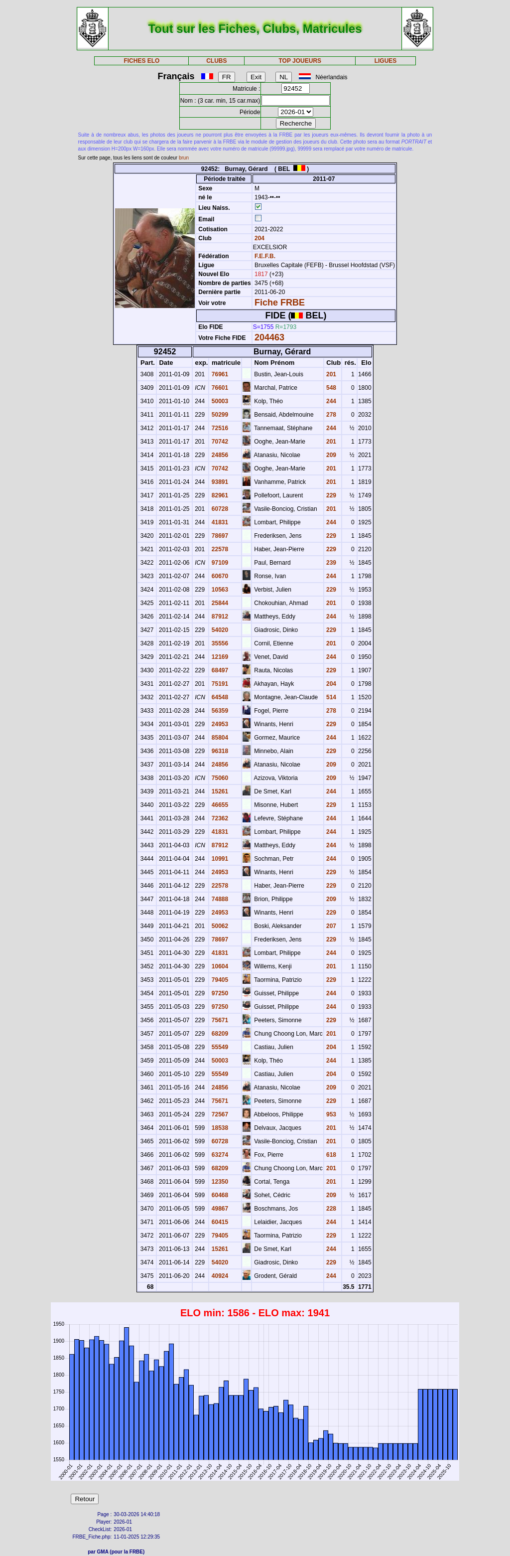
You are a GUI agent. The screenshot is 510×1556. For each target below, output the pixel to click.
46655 (219, 804)
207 (330, 926)
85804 (219, 737)
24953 (219, 724)
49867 (219, 1208)
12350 (219, 1181)
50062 (219, 926)
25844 (219, 603)
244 (330, 401)
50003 (219, 401)
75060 (219, 778)
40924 (219, 1275)
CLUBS (216, 60)
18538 (219, 1127)
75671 (219, 1020)
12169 (219, 656)
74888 (219, 899)
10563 (219, 589)
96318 (219, 751)
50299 (219, 414)
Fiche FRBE (280, 303)
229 (330, 495)
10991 (219, 858)
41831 (219, 522)
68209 (219, 1033)
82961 (219, 495)
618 (330, 1154)
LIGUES (386, 60)
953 (330, 1114)
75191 (219, 683)
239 (330, 562)
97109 (219, 562)
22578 (219, 549)
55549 (219, 1047)
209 (330, 455)
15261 (219, 791)
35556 (219, 643)
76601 (219, 387)
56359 (219, 710)
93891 (219, 481)
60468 (219, 1195)
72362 (219, 818)
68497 (219, 670)
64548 (219, 697)
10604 (219, 966)
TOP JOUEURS (300, 60)
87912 (219, 616)
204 (258, 238)
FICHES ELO (141, 60)
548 (330, 387)
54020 (219, 629)
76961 (219, 374)
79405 (219, 979)
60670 (219, 576)
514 (330, 697)
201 (330, 374)
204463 (269, 337)
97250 (219, 993)
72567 (219, 1114)
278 (330, 414)
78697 (219, 535)
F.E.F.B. (265, 256)
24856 (219, 455)
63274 (219, 1154)
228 (330, 1208)
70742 (219, 441)
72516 (219, 428)
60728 (219, 508)
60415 (219, 1222)
